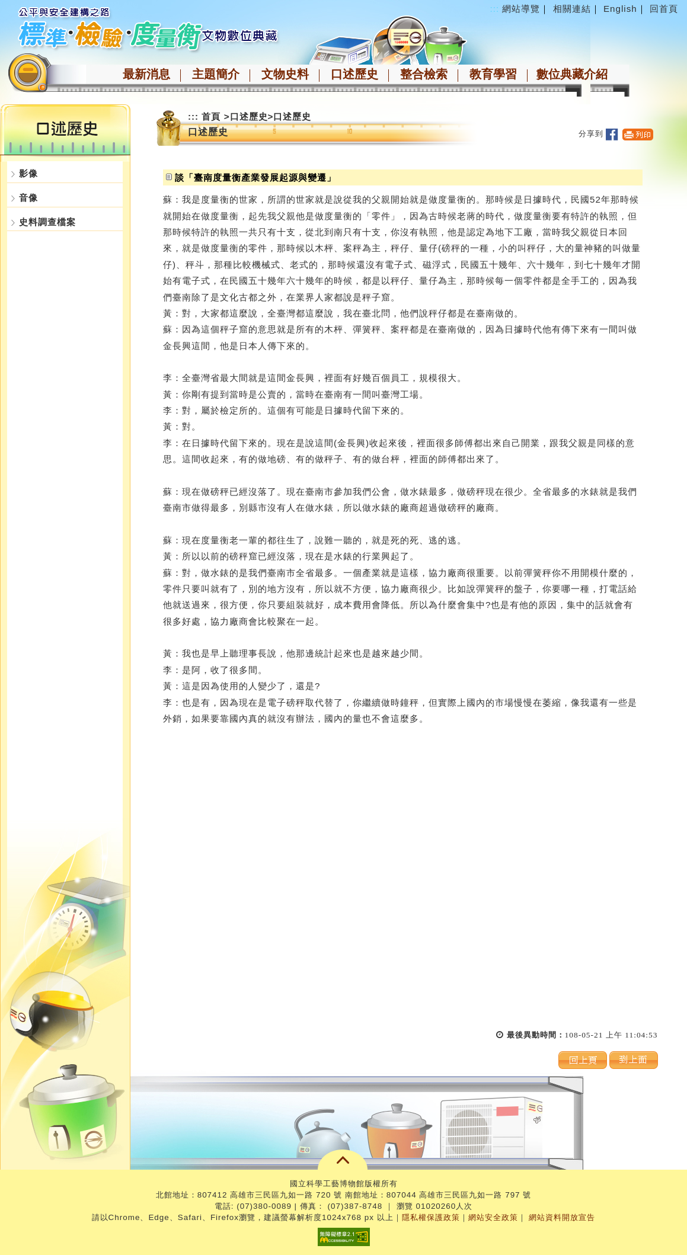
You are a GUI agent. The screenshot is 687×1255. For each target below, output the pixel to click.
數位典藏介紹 (572, 74)
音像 (28, 198)
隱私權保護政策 (431, 1217)
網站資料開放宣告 (562, 1217)
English (620, 9)
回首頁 (664, 9)
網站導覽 (521, 9)
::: (495, 9)
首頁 (211, 116)
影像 (28, 173)
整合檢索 (424, 74)
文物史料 (285, 74)
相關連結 (572, 9)
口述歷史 (354, 74)
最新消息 (146, 74)
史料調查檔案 (47, 222)
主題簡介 (215, 74)
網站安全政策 (493, 1217)
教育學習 (493, 74)
